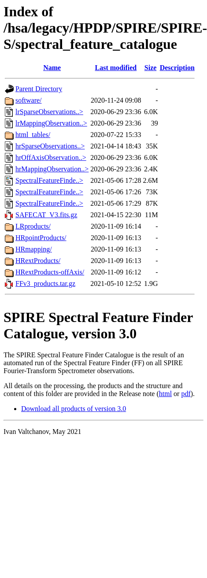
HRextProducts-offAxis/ (49, 272)
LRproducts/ (33, 226)
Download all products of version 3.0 (73, 408)
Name (52, 67)
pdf (185, 393)
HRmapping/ (33, 249)
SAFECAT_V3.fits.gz (46, 215)
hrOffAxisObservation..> (50, 157)
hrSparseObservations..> (50, 146)
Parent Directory (38, 89)
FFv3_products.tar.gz (45, 283)
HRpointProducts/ (41, 237)
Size (150, 67)
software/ (28, 100)
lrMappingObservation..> (51, 123)
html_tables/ (32, 134)
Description (177, 67)
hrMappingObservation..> (52, 169)
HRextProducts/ (37, 260)
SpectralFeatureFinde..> (49, 180)
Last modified (116, 67)
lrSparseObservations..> (49, 111)
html (165, 393)
